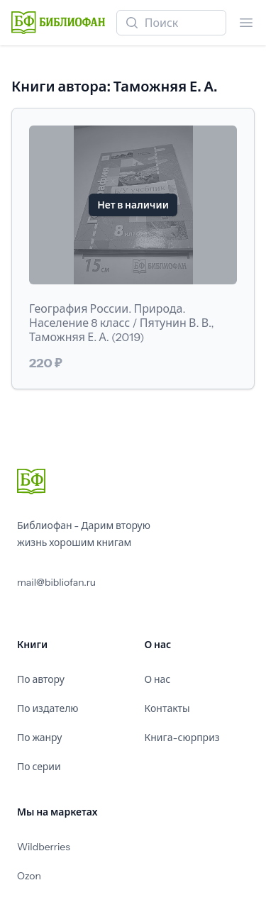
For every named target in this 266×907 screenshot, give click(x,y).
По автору (41, 679)
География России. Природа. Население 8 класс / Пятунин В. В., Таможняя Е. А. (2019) (121, 322)
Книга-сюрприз (182, 737)
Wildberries (43, 846)
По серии (39, 766)
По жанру (39, 737)
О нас (158, 679)
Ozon (29, 875)
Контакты (167, 708)
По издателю (48, 708)
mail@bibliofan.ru (56, 582)
